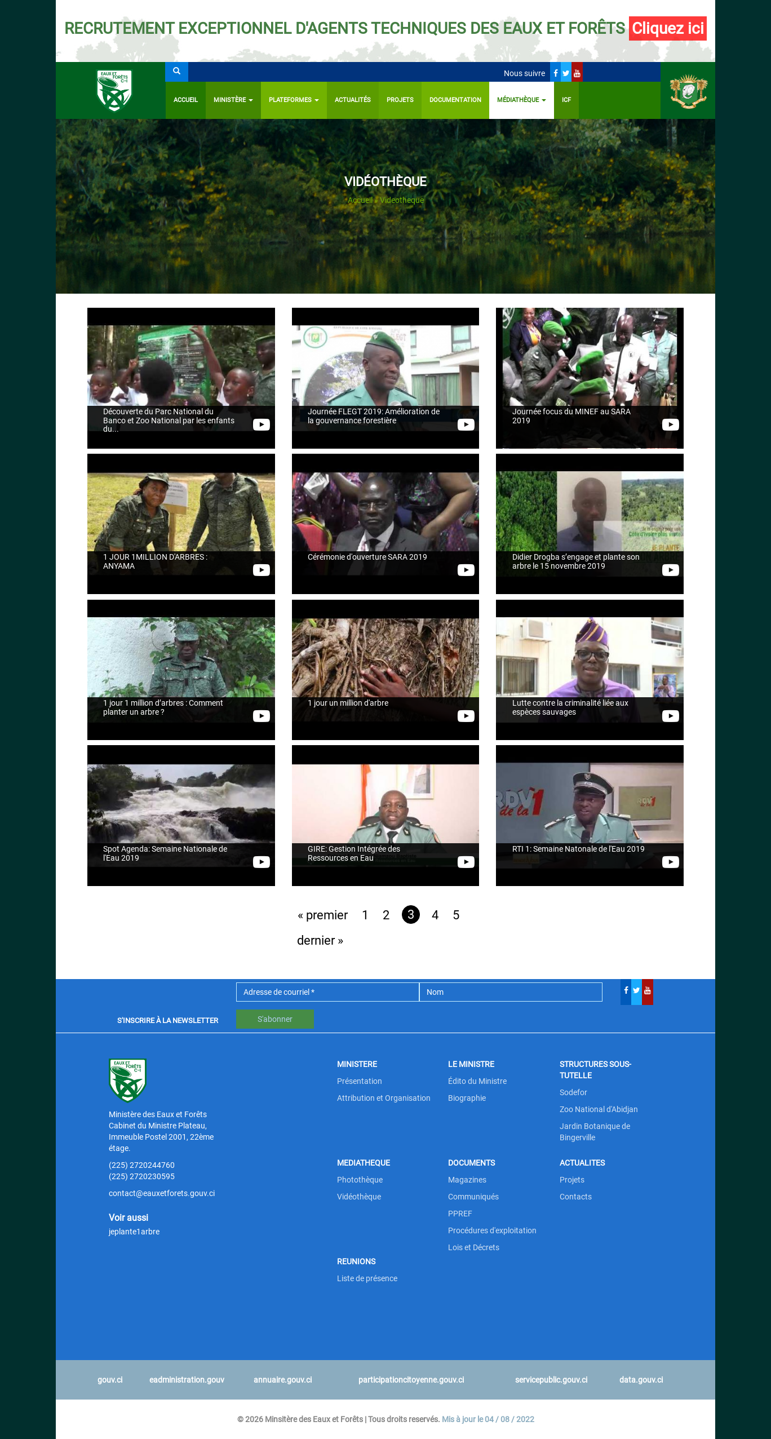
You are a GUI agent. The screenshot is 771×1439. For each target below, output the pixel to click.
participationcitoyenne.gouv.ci (411, 1379)
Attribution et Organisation (384, 1098)
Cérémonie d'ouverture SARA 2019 (367, 557)
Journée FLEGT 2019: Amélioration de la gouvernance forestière (374, 417)
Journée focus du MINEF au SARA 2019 (571, 417)
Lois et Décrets (473, 1247)
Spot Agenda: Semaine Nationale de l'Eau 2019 (165, 854)
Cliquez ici (668, 28)
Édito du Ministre (477, 1081)
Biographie (467, 1098)
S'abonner (275, 1019)
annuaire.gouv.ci (283, 1379)
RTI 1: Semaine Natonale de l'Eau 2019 (578, 849)
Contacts (576, 1196)
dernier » (320, 940)
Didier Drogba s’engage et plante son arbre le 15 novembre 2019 (576, 562)
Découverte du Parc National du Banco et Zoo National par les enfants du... (168, 421)
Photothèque (360, 1179)
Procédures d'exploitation (492, 1230)
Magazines (467, 1179)
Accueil (186, 100)
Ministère (233, 100)
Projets (400, 100)
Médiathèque (521, 100)
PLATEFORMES (294, 100)
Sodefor (573, 1092)
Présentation (359, 1081)
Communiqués (473, 1196)
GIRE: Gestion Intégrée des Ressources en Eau (354, 854)
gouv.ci (110, 1379)
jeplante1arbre (134, 1231)
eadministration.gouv (186, 1379)
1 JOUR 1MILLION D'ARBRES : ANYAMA (155, 562)
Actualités (353, 100)
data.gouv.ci (641, 1379)
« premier (323, 915)
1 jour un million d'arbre (348, 703)
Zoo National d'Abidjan (599, 1109)
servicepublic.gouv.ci (551, 1379)
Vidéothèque (359, 1196)
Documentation (455, 100)
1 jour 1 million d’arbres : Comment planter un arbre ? (163, 708)
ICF (566, 100)
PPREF (460, 1213)
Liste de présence (367, 1278)
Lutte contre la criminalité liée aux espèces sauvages (570, 708)
